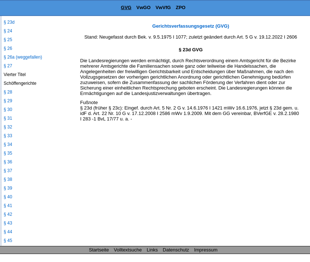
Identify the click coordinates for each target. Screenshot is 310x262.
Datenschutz (176, 250)
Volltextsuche (128, 250)
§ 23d (9, 22)
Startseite (99, 250)
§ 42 (8, 214)
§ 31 (8, 118)
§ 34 (8, 144)
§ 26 (8, 48)
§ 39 (8, 188)
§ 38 (8, 179)
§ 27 (8, 65)
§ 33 (8, 135)
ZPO (180, 7)
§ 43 (8, 223)
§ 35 (8, 153)
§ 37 (8, 170)
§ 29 (8, 100)
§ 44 (8, 231)
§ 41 (8, 205)
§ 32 (8, 127)
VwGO (143, 7)
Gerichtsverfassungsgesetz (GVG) (190, 26)
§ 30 (8, 109)
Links (152, 250)
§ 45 (8, 240)
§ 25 (8, 39)
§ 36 (8, 161)
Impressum (205, 250)
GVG (126, 7)
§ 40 (8, 196)
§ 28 (8, 92)
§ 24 (8, 30)
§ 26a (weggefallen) (23, 57)
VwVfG (163, 7)
